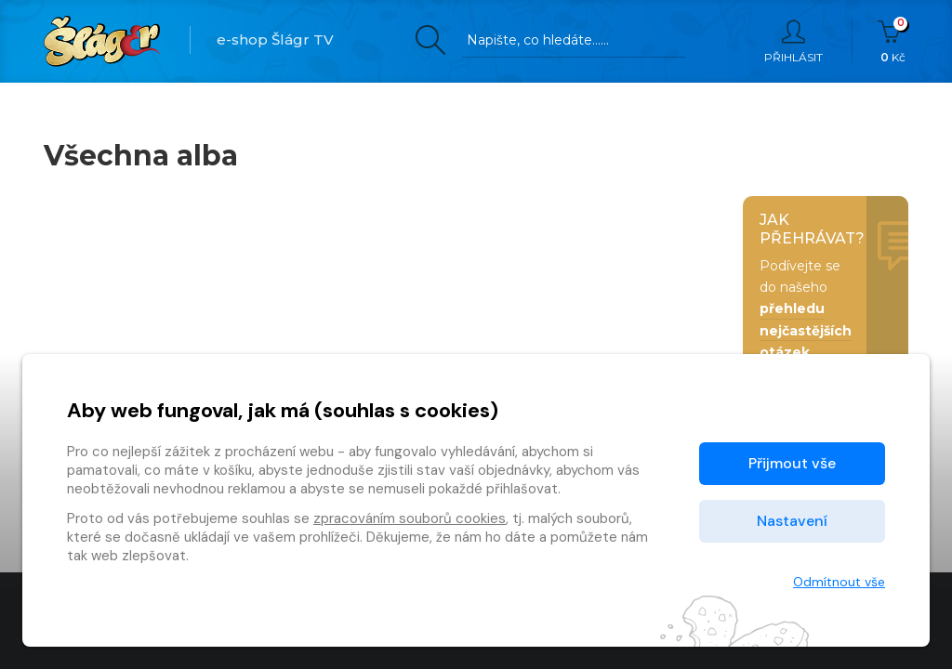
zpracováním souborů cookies (409, 518)
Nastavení (792, 521)
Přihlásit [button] (793, 41)
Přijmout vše (792, 463)
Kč (893, 41)
